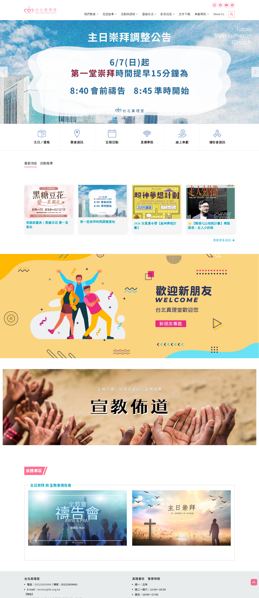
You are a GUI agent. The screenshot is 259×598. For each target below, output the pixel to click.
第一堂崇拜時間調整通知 (97, 224)
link (41, 138)
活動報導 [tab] (46, 165)
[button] (122, 118)
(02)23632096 (43, 586)
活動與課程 (128, 14)
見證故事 (108, 14)
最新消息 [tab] (30, 165)
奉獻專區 (200, 14)
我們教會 (90, 14)
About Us (218, 14)
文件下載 (184, 14)
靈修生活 (148, 14)
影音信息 (166, 14)
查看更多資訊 (224, 241)
